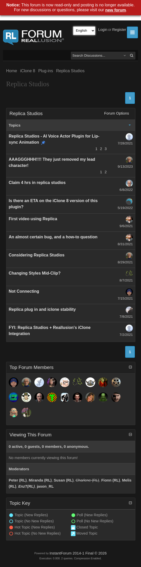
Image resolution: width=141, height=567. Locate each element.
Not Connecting (24, 291)
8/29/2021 (125, 262)
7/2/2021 (126, 335)
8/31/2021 (125, 244)
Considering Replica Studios (36, 255)
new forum (115, 10)
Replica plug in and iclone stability (42, 309)
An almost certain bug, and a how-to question (53, 237)
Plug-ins (45, 71)
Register (119, 30)
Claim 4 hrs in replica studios (37, 182)
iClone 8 (27, 71)
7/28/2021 (125, 143)
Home (11, 71)
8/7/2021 (126, 280)
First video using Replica (33, 219)
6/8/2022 (126, 190)
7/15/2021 (125, 298)
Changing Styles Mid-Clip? (35, 273)
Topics (14, 125)
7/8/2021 (126, 316)
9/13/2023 (125, 166)
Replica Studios (70, 71)
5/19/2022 (125, 208)
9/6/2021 (126, 226)
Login (102, 30)
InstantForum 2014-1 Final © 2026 (77, 553)
